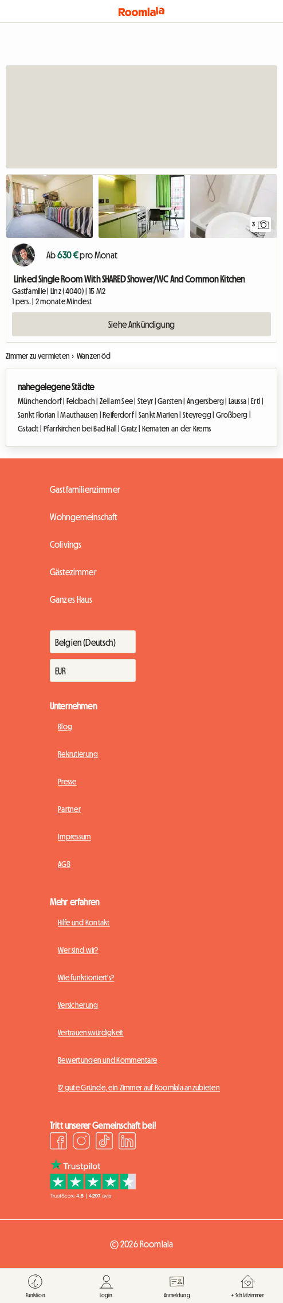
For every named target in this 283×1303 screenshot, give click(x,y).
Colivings (65, 544)
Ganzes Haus (71, 599)
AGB (64, 864)
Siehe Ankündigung (141, 324)
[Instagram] (81, 1142)
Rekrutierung (78, 754)
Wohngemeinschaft (84, 516)
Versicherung (78, 1005)
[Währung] (93, 670)
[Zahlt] (93, 641)
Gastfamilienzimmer (85, 489)
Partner (69, 809)
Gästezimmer (73, 571)
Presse (67, 782)
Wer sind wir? (78, 950)
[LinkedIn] (127, 1142)
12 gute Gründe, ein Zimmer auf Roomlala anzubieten (139, 1088)
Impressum (74, 837)
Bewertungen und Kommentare (107, 1060)
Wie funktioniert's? (86, 978)
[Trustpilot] (93, 1195)
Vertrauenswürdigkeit (91, 1033)
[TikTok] (104, 1142)
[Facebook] (58, 1142)
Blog (65, 727)
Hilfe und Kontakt (84, 923)
